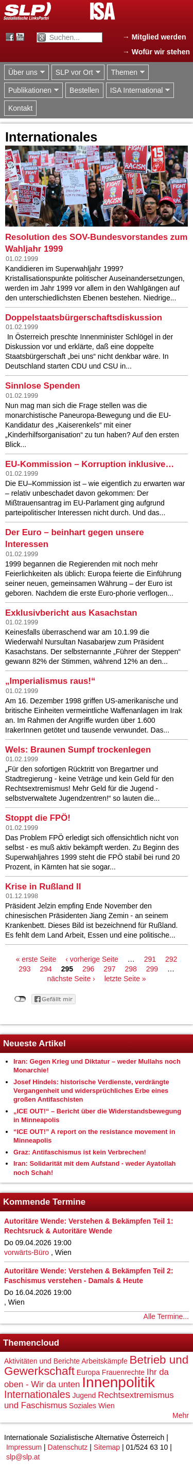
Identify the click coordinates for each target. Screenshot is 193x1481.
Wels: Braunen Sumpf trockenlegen (78, 750)
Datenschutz (68, 1447)
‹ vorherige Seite (91, 959)
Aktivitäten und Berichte (42, 1361)
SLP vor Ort (75, 72)
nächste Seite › (71, 979)
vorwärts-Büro (26, 1252)
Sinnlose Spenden (42, 386)
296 (88, 969)
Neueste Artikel (34, 1043)
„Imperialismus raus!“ (50, 681)
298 (130, 969)
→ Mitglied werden (154, 37)
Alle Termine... (166, 1316)
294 (45, 969)
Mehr (180, 1415)
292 (171, 959)
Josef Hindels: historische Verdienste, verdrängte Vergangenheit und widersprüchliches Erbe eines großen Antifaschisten (91, 1091)
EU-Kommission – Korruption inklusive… (89, 464)
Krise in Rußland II (43, 886)
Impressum (24, 1447)
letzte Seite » (125, 979)
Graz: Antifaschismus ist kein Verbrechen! (79, 1152)
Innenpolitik (118, 1382)
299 (152, 969)
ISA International (138, 90)
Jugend (84, 1395)
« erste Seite (36, 959)
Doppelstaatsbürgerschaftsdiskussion (83, 317)
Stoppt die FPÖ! (38, 818)
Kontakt (20, 108)
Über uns (24, 72)
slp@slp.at (23, 1457)
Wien (106, 1406)
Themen (126, 72)
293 (24, 969)
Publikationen (31, 90)
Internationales (37, 1394)
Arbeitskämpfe (104, 1361)
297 (109, 969)
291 (150, 959)
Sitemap (107, 1447)
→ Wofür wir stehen (156, 52)
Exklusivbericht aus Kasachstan (71, 613)
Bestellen (84, 90)
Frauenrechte (123, 1372)
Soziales (82, 1406)
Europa (88, 1372)
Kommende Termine (44, 1202)
